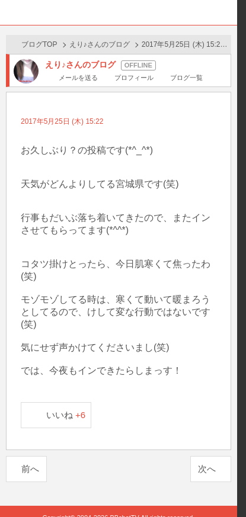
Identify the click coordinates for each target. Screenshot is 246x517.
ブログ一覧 (186, 77)
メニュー (224, 12)
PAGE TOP (216, 497)
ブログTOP (39, 44)
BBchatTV (118, 12)
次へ (207, 469)
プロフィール (134, 77)
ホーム (12, 12)
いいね (66, 415)
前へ (30, 469)
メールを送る (78, 77)
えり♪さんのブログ (99, 44)
